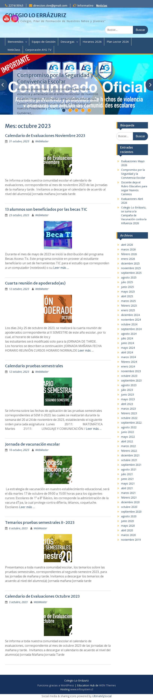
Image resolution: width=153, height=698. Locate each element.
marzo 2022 (128, 446)
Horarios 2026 (92, 41)
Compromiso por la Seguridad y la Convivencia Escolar (58, 78)
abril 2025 (127, 296)
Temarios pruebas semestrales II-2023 (39, 522)
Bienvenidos (15, 41)
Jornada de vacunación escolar (32, 444)
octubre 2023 (129, 376)
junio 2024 (127, 343)
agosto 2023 (128, 385)
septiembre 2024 (131, 329)
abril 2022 (127, 441)
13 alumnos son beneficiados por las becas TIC (46, 209)
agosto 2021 (128, 469)
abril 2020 (127, 530)
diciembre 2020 (130, 502)
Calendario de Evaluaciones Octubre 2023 (42, 596)
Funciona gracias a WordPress (55, 685)
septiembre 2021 (131, 465)
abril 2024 (127, 352)
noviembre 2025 (131, 268)
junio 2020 (127, 521)
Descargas (67, 41)
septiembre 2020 (131, 511)
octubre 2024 (129, 324)
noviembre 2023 (131, 371)
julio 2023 (127, 390)
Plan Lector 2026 (118, 41)
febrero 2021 (129, 497)
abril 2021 (127, 488)
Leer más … (61, 268)
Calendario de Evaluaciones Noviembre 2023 (45, 135)
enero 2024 (128, 366)
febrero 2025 (129, 305)
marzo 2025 (128, 301)
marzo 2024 (128, 357)
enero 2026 (128, 259)
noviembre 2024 (131, 319)
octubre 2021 (129, 460)
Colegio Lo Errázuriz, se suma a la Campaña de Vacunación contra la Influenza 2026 (133, 215)
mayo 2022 (128, 436)
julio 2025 (127, 282)
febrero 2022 (129, 450)
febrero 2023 (129, 413)
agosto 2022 (128, 427)
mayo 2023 (128, 399)
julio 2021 (127, 474)
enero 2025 (128, 310)
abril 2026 (127, 244)
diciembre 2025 (130, 263)
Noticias (101, 5)
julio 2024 (127, 338)
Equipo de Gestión (44, 41)
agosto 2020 (128, 516)
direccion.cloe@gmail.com (50, 5)
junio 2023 (127, 394)
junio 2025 (127, 287)
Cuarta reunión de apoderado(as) (35, 283)
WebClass (14, 50)
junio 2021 (127, 479)
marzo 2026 (128, 249)
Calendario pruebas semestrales (34, 366)
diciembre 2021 (130, 455)
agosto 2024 (128, 333)
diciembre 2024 (130, 315)
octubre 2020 (129, 507)
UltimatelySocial (102, 696)
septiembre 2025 (131, 273)
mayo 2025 (128, 291)
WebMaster (42, 141)
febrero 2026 (129, 254)
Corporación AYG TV (38, 50)
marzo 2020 (128, 535)
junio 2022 (127, 432)
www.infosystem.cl (81, 689)
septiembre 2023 (131, 380)
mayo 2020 (128, 525)
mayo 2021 (128, 483)
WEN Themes (107, 685)
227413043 (15, 5)
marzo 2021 (128, 493)
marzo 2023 (128, 408)
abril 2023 (127, 404)
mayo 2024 (128, 347)
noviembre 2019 (131, 539)
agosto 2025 (128, 277)
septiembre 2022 (131, 422)
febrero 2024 (129, 362)
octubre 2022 (129, 418)
